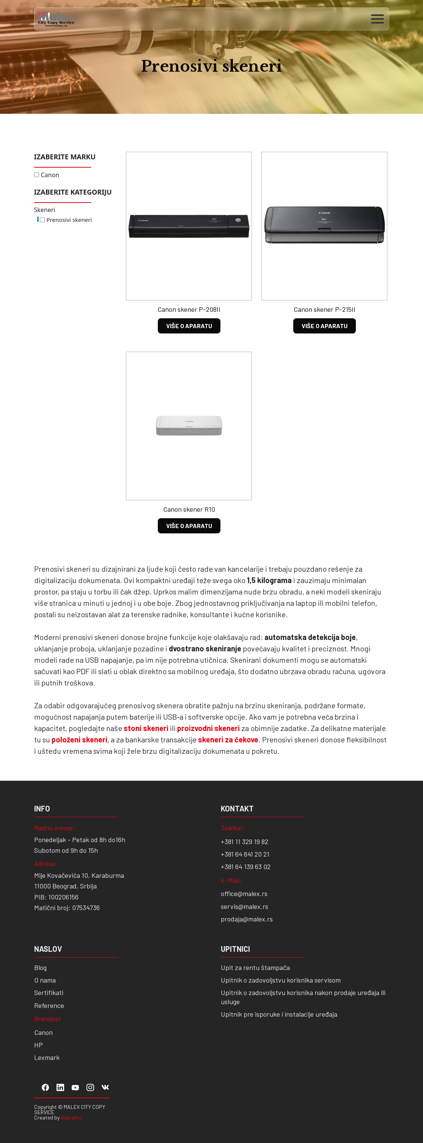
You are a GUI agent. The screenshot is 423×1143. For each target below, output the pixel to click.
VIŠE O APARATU (189, 325)
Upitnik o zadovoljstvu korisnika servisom (281, 980)
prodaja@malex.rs (247, 919)
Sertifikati (48, 992)
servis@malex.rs (244, 906)
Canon (50, 175)
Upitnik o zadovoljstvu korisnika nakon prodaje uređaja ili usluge (303, 996)
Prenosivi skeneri (69, 219)
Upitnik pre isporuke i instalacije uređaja (279, 1014)
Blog (40, 967)
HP (38, 1045)
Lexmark (47, 1057)
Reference (49, 1005)
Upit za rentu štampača (255, 967)
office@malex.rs (244, 893)
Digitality (71, 1117)
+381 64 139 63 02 (245, 866)
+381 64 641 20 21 (245, 854)
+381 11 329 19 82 (244, 841)
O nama (45, 980)
